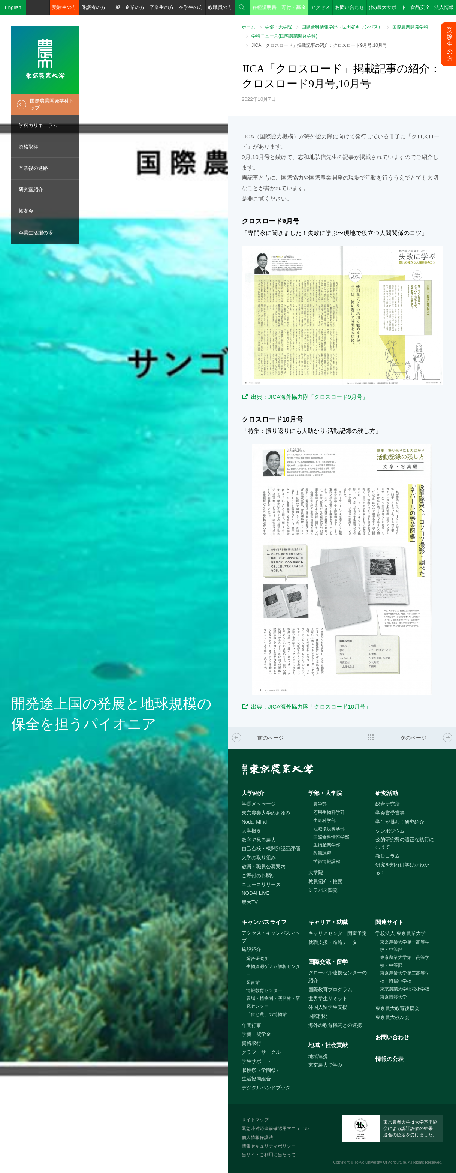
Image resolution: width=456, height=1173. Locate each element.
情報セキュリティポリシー (269, 1146)
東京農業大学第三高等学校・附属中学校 (404, 977)
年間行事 (251, 1025)
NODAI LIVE (255, 893)
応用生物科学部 (329, 812)
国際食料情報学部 (331, 837)
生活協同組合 (256, 1079)
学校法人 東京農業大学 (400, 933)
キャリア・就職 (328, 922)
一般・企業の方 (128, 7)
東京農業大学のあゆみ (266, 813)
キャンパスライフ (264, 922)
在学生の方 (191, 7)
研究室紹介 (31, 189)
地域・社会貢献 (328, 1045)
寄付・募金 (293, 7)
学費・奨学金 (256, 1034)
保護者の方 (93, 7)
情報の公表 (389, 1059)
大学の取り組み (259, 857)
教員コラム (387, 856)
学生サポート (256, 1061)
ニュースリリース (261, 884)
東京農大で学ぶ (325, 1065)
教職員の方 (220, 7)
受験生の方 (64, 7)
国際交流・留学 (328, 962)
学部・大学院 (278, 27)
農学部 (320, 804)
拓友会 (26, 211)
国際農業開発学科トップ (52, 104)
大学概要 (251, 831)
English (13, 7)
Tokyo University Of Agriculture (380, 1162)
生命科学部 (324, 820)
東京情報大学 (393, 997)
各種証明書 (264, 7)
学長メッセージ (259, 804)
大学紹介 (253, 793)
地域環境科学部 (329, 828)
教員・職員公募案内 (264, 866)
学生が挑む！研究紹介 (399, 822)
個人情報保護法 (257, 1137)
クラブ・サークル (261, 1052)
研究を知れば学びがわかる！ (402, 868)
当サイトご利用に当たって (269, 1154)
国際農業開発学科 (410, 27)
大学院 (315, 872)
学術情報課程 (326, 861)
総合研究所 (387, 804)
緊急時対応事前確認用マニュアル (275, 1128)
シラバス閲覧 (323, 890)
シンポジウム (390, 831)
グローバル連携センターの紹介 (337, 976)
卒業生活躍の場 (36, 232)
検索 (242, 7)
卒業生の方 (162, 7)
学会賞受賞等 (390, 813)
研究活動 (386, 793)
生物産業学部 (326, 845)
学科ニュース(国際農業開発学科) (284, 36)
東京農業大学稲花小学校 (404, 989)
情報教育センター (264, 990)
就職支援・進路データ (332, 942)
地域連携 (318, 1056)
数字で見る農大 (259, 840)
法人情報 (444, 7)
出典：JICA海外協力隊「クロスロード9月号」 (309, 397)
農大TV (250, 902)
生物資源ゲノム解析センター (273, 970)
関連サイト (389, 922)
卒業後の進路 (33, 168)
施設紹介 (251, 949)
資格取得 (28, 147)
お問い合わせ (349, 7)
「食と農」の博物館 (266, 1014)
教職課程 (322, 853)
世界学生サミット (327, 998)
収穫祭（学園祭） (261, 1070)
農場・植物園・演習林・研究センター (273, 1002)
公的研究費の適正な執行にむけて (404, 843)
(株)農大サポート (387, 7)
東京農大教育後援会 (397, 1008)
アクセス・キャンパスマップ (271, 937)
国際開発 (318, 1016)
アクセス (320, 7)
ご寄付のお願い (259, 875)
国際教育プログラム (330, 989)
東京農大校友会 (392, 1017)
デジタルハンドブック (266, 1088)
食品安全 (420, 7)
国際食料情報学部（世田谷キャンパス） (342, 27)
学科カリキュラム (38, 125)
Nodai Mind (254, 822)
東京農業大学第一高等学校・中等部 (404, 946)
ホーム (248, 27)
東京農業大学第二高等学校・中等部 (404, 961)
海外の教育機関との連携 (335, 1025)
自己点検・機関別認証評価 (271, 848)
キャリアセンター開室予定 (337, 933)
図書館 (253, 982)
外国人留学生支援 (327, 1007)
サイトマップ (255, 1119)
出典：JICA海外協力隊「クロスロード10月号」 (311, 706)
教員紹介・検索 (325, 881)
